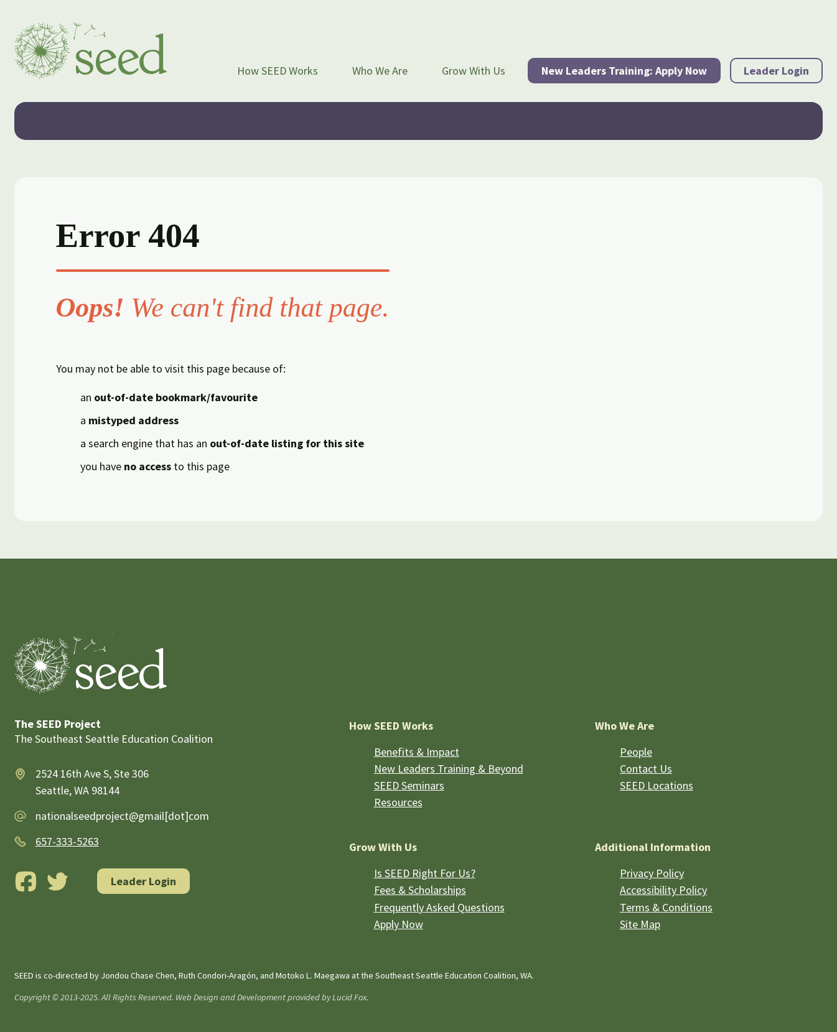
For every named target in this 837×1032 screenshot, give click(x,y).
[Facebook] (25, 881)
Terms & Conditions (666, 907)
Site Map (640, 924)
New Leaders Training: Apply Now (624, 70)
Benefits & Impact (416, 752)
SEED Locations (656, 785)
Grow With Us (473, 70)
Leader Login (776, 70)
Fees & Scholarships (420, 890)
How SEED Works (277, 70)
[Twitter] (58, 881)
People (636, 752)
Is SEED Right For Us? (424, 873)
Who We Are (380, 70)
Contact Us (646, 768)
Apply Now (398, 924)
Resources (398, 802)
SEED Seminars (409, 785)
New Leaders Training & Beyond (448, 768)
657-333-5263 (67, 841)
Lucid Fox (349, 997)
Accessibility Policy (663, 890)
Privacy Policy (652, 873)
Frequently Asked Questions (439, 907)
